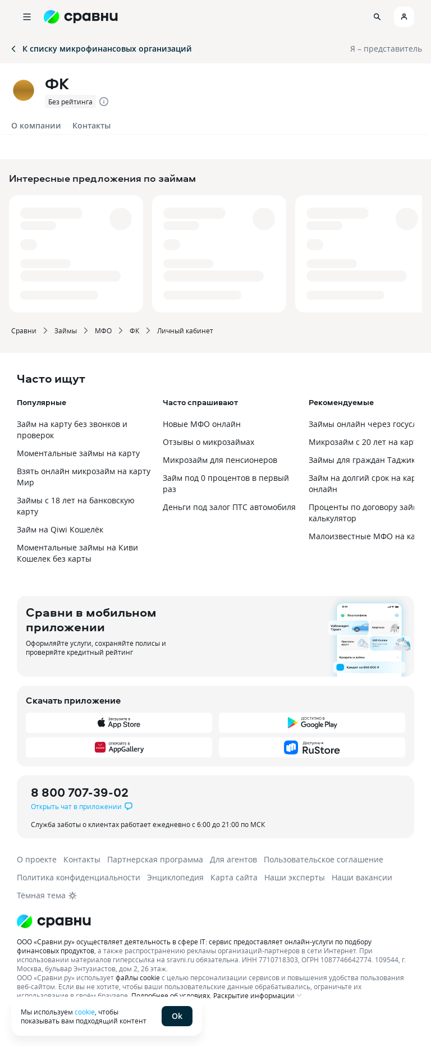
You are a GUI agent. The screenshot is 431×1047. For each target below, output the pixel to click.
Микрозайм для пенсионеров (220, 459)
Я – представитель (386, 48)
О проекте (37, 859)
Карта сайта (234, 877)
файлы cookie (138, 977)
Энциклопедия (175, 877)
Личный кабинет (185, 330)
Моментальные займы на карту (78, 453)
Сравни (23, 330)
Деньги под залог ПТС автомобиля (229, 507)
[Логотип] (215, 921)
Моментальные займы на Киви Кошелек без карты (77, 553)
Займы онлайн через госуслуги (369, 424)
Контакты (91, 125)
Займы (65, 330)
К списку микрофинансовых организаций (100, 48)
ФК (134, 330)
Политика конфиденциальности (78, 877)
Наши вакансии (362, 877)
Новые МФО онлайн (202, 424)
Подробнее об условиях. (171, 995)
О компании (36, 125)
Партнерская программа (155, 859)
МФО (103, 330)
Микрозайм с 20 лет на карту (365, 442)
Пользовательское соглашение (323, 859)
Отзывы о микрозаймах (208, 442)
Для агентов (233, 859)
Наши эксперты (294, 877)
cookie (85, 1011)
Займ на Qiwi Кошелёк (60, 529)
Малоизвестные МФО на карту (368, 536)
